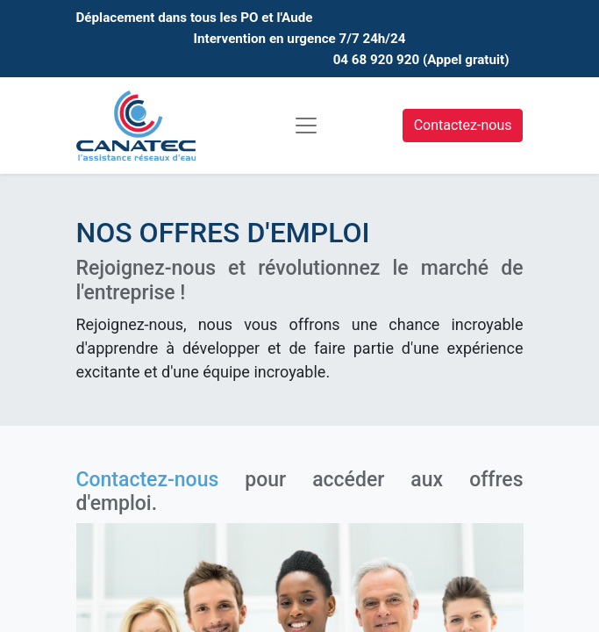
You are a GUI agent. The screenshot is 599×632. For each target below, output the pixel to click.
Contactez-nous (463, 125)
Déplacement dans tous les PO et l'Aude (194, 17)
